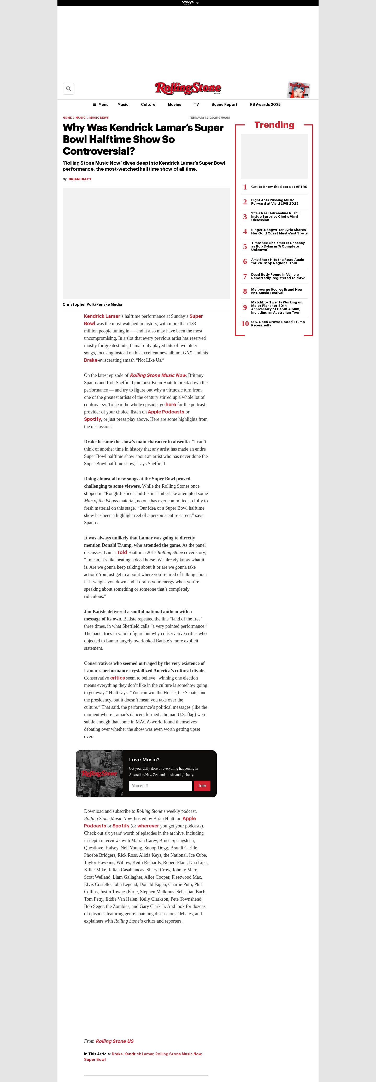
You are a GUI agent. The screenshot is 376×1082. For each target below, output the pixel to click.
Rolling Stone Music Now (158, 375)
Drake (90, 360)
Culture (148, 104)
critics (118, 678)
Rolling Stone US (114, 1041)
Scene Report (225, 104)
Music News (99, 117)
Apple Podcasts (165, 412)
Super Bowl (95, 1059)
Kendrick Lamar (102, 316)
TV (196, 104)
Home (67, 117)
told (122, 552)
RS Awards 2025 (265, 104)
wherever (148, 826)
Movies (174, 104)
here (170, 404)
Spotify (92, 419)
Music (123, 104)
